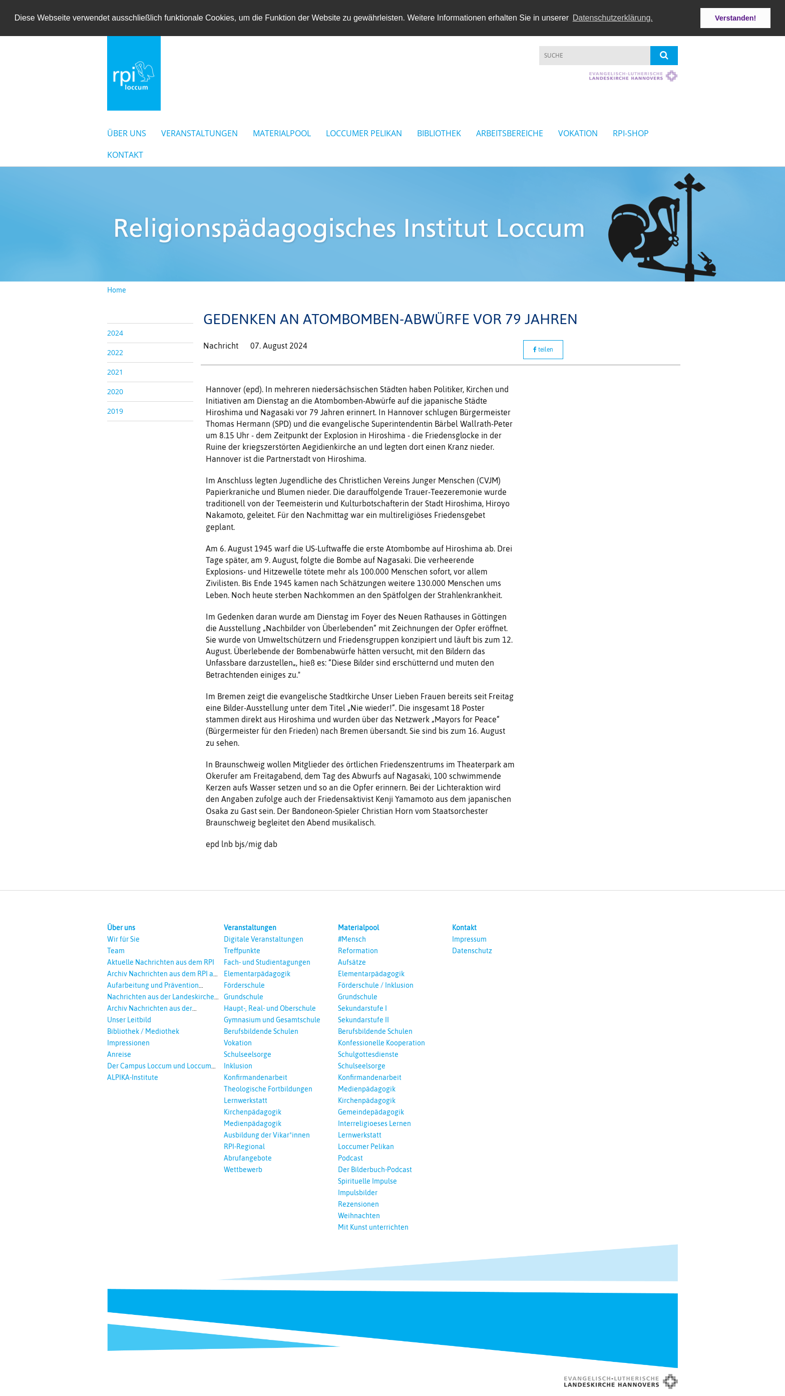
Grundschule (243, 996)
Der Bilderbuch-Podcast (375, 1169)
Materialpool (282, 133)
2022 (115, 352)
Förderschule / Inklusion (376, 985)
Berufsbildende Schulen (261, 1031)
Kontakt (125, 154)
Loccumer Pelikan (364, 133)
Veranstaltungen (199, 133)
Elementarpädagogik (257, 973)
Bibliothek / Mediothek (143, 1031)
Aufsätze (352, 962)
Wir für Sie (123, 939)
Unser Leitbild (129, 1019)
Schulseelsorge (247, 1054)
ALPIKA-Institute (132, 1077)
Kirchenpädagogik (252, 1111)
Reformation (358, 950)
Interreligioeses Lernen (374, 1123)
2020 (115, 391)
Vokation (578, 133)
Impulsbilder (357, 1192)
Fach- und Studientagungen (267, 962)
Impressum (469, 939)
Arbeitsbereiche (509, 133)
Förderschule (244, 985)
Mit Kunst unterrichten (373, 1227)
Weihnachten (359, 1215)
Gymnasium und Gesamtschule (272, 1019)
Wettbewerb (243, 1169)
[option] (392, 224)
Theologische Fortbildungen (268, 1088)
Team (116, 950)
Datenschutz (472, 950)
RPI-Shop (631, 133)
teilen (543, 349)
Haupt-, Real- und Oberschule (270, 1008)
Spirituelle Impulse (367, 1181)
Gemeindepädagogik (371, 1111)
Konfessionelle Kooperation (381, 1042)
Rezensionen (358, 1204)
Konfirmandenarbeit (255, 1077)
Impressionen (128, 1042)
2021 (115, 371)
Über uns (126, 133)
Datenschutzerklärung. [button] (613, 18)
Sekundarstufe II (363, 1019)
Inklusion (238, 1065)
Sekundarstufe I (362, 1008)
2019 (115, 410)
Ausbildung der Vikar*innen (267, 1135)
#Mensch (352, 939)
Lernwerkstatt (245, 1100)
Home (116, 290)
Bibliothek (439, 133)
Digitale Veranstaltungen (263, 939)
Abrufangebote (248, 1158)
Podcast (350, 1158)
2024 (115, 332)
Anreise (119, 1054)
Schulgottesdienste (368, 1054)
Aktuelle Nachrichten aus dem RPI (160, 962)
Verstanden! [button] (735, 18)
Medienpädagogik (252, 1123)
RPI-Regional (244, 1146)
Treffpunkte (242, 950)
